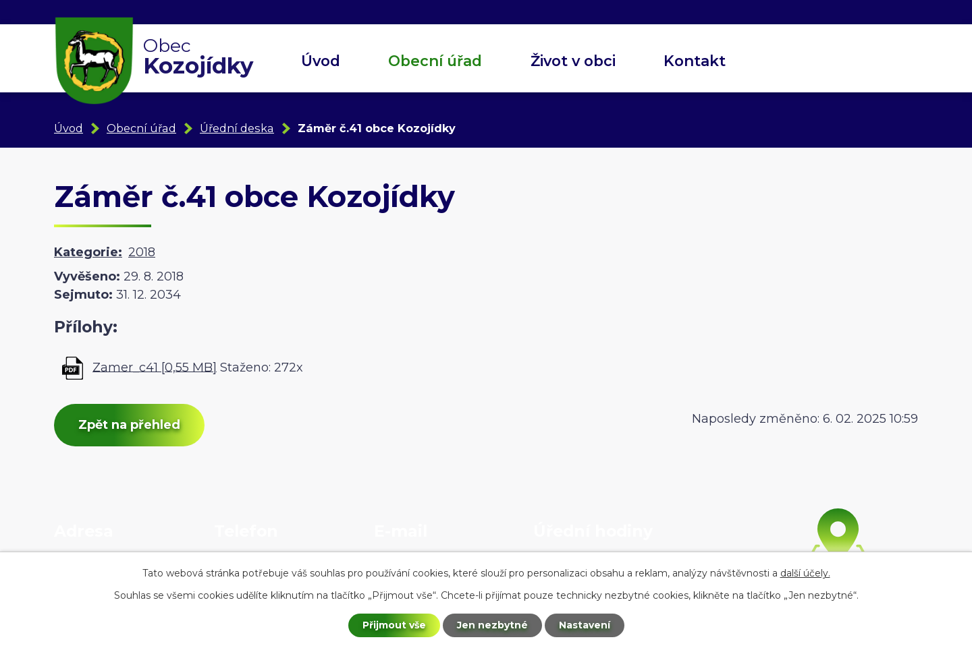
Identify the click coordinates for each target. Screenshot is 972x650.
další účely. (805, 573)
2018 (141, 252)
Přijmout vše (394, 625)
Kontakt (695, 60)
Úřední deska (237, 128)
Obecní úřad (435, 60)
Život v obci (573, 60)
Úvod (320, 60)
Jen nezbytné (492, 625)
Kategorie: (88, 252)
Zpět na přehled (129, 424)
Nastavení (584, 625)
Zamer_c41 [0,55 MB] (154, 366)
